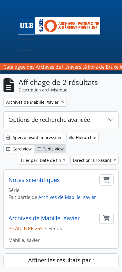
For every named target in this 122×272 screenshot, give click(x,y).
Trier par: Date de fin (41, 160)
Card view (19, 149)
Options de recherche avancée (49, 120)
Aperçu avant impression (33, 137)
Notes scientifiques (34, 179)
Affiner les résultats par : (61, 260)
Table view (50, 149)
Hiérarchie (82, 137)
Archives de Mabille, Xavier (67, 197)
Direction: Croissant (92, 160)
